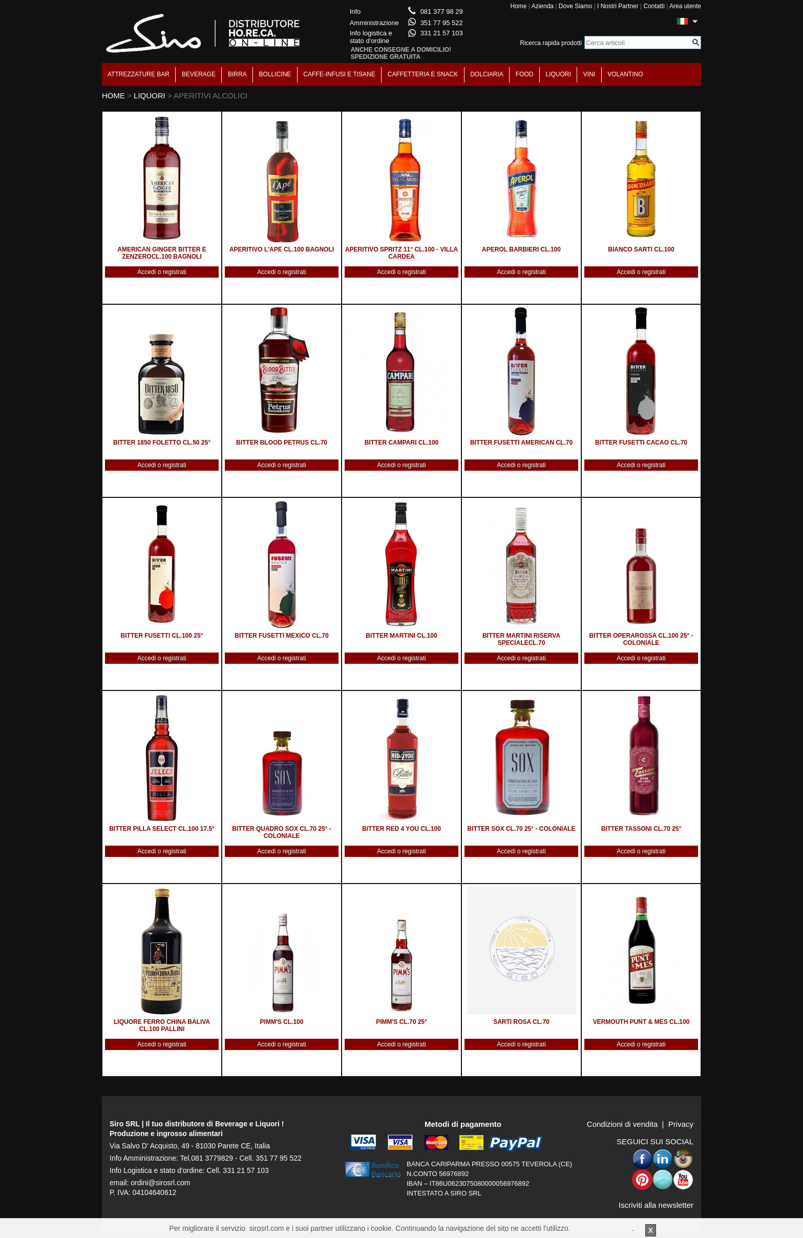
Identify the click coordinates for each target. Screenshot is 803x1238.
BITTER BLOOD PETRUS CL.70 (281, 442)
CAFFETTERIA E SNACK (423, 74)
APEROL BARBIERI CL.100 (521, 249)
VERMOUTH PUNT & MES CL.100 (641, 1021)
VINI (589, 74)
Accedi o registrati (161, 272)
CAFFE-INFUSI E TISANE (339, 74)
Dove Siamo (575, 6)
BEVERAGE (199, 74)
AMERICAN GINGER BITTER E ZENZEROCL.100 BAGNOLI (161, 253)
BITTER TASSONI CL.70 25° (641, 828)
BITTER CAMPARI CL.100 (401, 442)
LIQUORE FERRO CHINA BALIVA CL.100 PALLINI (162, 1025)
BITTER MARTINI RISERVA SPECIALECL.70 (521, 639)
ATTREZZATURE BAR (139, 74)
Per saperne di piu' (601, 1228)
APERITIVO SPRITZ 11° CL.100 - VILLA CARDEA (401, 253)
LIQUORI (558, 74)
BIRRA (237, 74)
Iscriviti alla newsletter (656, 1205)
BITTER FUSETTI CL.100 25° (162, 635)
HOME (113, 95)
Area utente (685, 6)
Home (518, 6)
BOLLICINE (275, 74)
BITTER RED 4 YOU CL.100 (401, 828)
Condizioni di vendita (622, 1124)
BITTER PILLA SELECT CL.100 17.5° (162, 828)
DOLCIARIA (486, 74)
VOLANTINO (625, 74)
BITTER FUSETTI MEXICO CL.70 (281, 635)
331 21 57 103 (441, 33)
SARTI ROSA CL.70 (521, 1021)
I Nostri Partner (618, 6)
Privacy (680, 1124)
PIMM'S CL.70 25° (401, 1021)
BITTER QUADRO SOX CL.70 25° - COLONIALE (281, 832)
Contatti (653, 6)
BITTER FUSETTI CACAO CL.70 (641, 442)
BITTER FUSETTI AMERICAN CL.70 (521, 442)
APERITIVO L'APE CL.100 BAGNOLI (281, 249)
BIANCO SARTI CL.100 (641, 249)
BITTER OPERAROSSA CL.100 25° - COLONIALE (641, 639)
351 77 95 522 (441, 23)
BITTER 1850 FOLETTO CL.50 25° (161, 442)
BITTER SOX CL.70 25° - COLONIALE (522, 828)
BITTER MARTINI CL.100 (401, 635)
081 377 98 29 (441, 11)
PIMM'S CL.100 (282, 1021)
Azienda (543, 6)
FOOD (525, 74)
